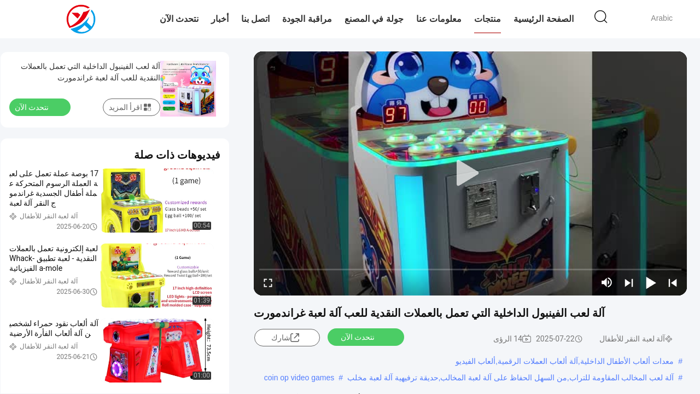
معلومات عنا (439, 19)
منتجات (487, 19)
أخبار (220, 19)
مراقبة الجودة (306, 19)
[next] (629, 282)
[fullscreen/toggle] (268, 282)
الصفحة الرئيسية (543, 19)
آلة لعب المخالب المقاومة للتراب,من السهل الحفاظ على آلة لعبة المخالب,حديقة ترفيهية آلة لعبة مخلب (510, 377)
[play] (470, 173)
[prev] (673, 282)
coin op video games (299, 377)
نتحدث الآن (179, 19)
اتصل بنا (255, 19)
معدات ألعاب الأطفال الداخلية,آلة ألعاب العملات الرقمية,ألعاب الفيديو (565, 361)
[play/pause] (651, 282)
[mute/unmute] (607, 282)
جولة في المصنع (374, 19)
